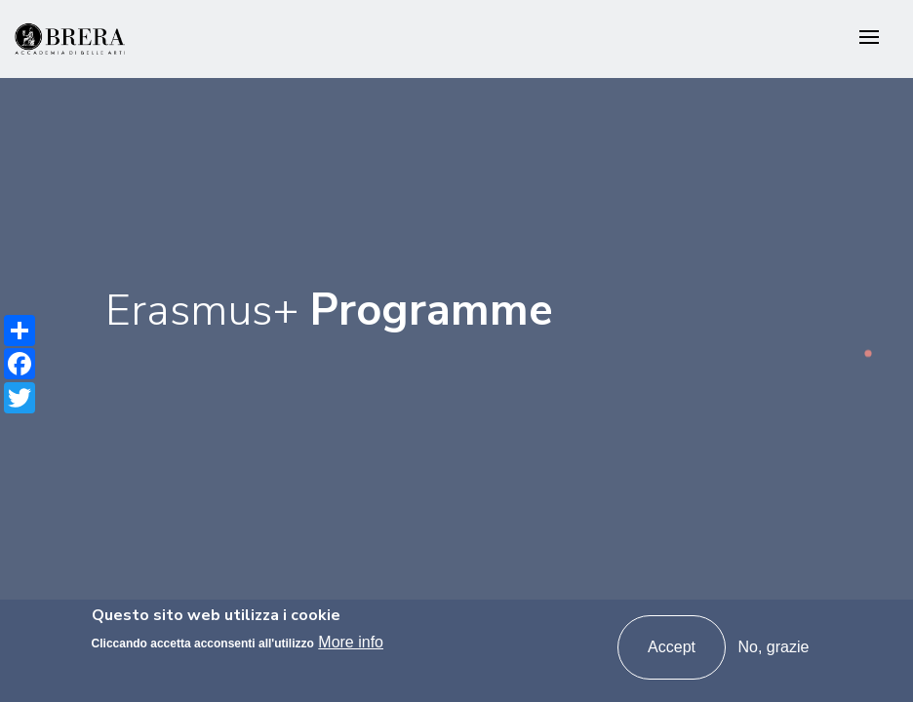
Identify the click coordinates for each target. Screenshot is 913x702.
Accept (671, 647)
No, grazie (773, 647)
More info (350, 642)
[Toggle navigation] (869, 38)
